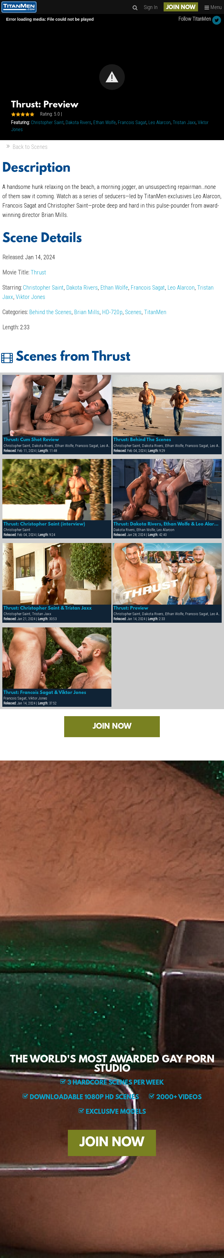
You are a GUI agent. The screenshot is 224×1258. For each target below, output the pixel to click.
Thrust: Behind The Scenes (142, 440)
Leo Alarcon (159, 122)
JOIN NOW (180, 7)
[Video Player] (112, 77)
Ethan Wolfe (104, 122)
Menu (213, 7)
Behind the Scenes (50, 312)
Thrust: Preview (130, 608)
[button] (112, 77)
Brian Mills (86, 312)
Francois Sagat (132, 122)
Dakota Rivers (78, 122)
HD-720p (112, 312)
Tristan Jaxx (184, 122)
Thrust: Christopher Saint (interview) (44, 524)
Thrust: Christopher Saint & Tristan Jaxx (48, 608)
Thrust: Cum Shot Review (31, 440)
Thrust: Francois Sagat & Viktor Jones (45, 692)
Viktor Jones (30, 296)
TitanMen (155, 312)
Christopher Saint (47, 122)
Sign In (151, 7)
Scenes (133, 312)
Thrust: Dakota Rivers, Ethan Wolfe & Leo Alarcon (166, 524)
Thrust (38, 272)
